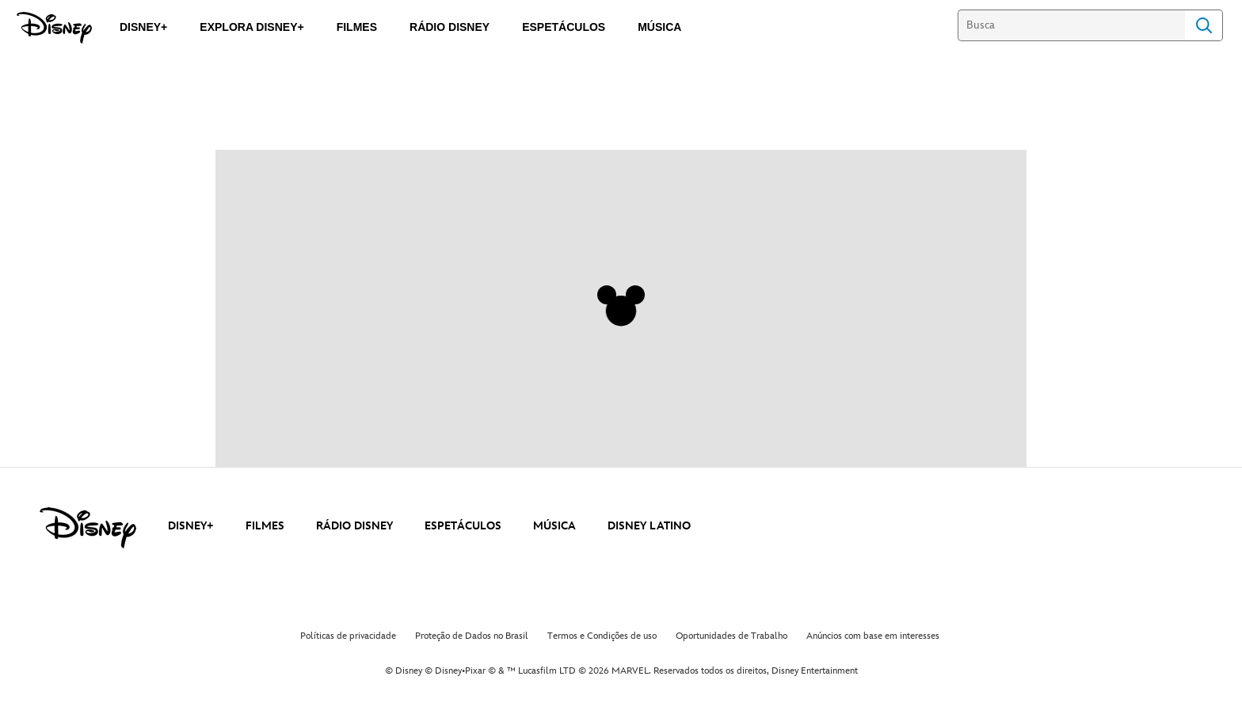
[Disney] (54, 28)
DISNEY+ (191, 526)
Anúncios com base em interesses (872, 636)
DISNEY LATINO (649, 526)
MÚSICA (554, 526)
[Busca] (1071, 25)
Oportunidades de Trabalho (731, 636)
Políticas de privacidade (348, 636)
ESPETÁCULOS (463, 526)
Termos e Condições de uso (602, 636)
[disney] (88, 527)
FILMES (265, 526)
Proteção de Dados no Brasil (471, 636)
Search (1203, 25)
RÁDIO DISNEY (354, 526)
